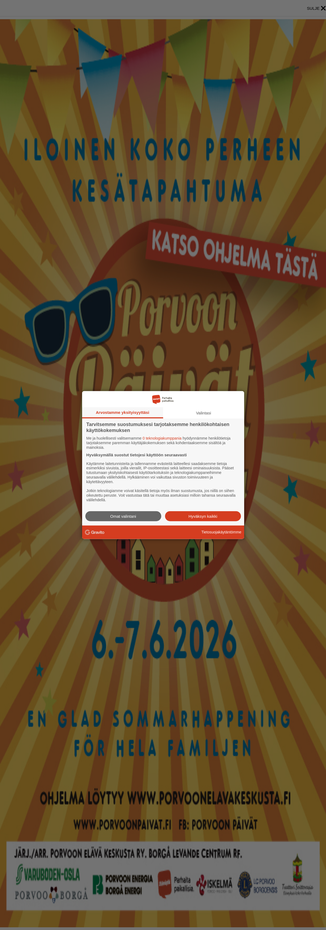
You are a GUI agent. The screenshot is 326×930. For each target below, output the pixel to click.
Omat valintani (123, 516)
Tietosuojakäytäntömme (221, 532)
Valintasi (203, 413)
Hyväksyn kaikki (203, 516)
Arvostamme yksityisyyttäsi (122, 412)
